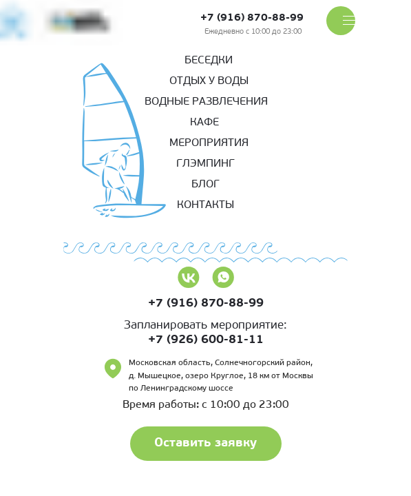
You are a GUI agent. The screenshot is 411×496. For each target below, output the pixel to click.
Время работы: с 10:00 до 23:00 (206, 405)
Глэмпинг (205, 163)
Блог (205, 184)
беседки (209, 60)
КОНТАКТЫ (205, 205)
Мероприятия (209, 143)
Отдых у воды (209, 81)
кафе (204, 122)
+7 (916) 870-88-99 (252, 18)
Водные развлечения (206, 101)
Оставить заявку (205, 443)
